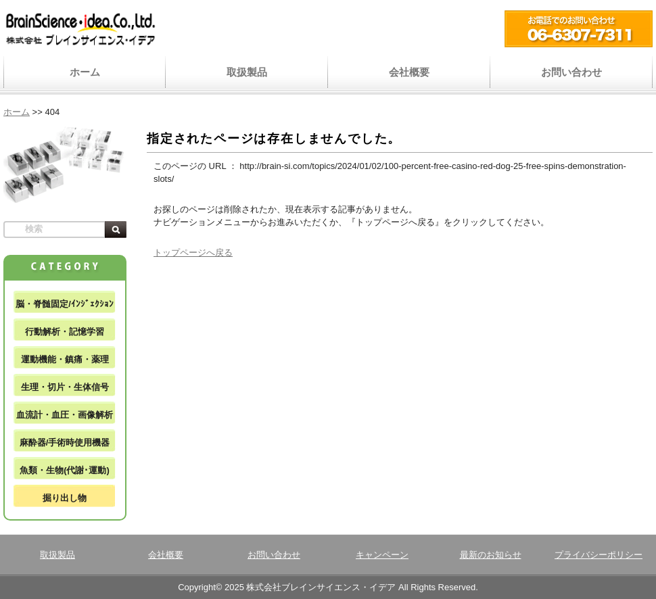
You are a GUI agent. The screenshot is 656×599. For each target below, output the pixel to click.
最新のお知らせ (490, 555)
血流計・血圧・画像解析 (64, 415)
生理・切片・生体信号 (65, 387)
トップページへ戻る (193, 252)
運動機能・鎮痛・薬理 (65, 359)
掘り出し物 (65, 498)
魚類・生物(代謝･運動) (65, 470)
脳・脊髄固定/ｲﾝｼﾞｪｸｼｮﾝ (65, 304)
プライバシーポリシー (598, 555)
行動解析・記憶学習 (64, 332)
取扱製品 (247, 72)
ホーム (85, 72)
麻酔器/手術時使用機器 (65, 442)
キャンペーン (382, 555)
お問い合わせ (571, 72)
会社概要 (409, 72)
